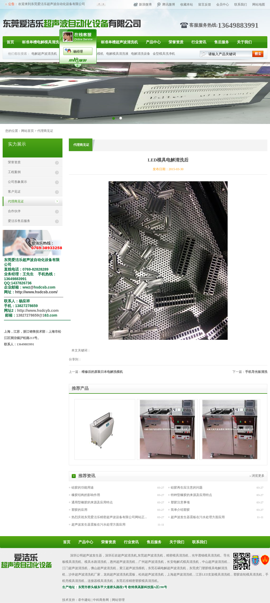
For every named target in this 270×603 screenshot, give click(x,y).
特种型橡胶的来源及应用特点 (191, 495)
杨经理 (78, 51)
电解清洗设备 (140, 53)
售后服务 (221, 42)
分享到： (75, 359)
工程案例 (14, 172)
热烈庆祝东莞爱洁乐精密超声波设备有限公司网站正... (109, 517)
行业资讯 (198, 42)
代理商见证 (45, 131)
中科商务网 (101, 600)
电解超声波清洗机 (44, 53)
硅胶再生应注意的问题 (186, 487)
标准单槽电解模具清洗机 (42, 42)
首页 (10, 42)
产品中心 (153, 42)
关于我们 (244, 42)
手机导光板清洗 (256, 372)
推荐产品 (80, 388)
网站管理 (118, 600)
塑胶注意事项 (180, 502)
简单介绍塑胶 (180, 510)
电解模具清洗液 (117, 53)
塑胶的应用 (79, 510)
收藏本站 (186, 4)
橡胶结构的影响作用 (85, 495)
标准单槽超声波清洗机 (119, 42)
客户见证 (14, 191)
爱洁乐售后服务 (19, 221)
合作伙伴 (14, 211)
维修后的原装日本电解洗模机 (102, 372)
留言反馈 (204, 4)
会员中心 (222, 4)
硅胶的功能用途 (82, 487)
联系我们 (240, 4)
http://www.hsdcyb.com (38, 310)
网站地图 (258, 4)
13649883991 (238, 25)
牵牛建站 (84, 600)
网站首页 (27, 131)
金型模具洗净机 (164, 53)
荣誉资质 (176, 42)
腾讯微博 (168, 4)
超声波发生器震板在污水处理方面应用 (198, 517)
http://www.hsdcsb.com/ (36, 292)
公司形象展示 (17, 182)
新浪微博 (145, 4)
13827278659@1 (30, 315)
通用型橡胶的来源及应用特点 (92, 502)
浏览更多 (258, 475)
